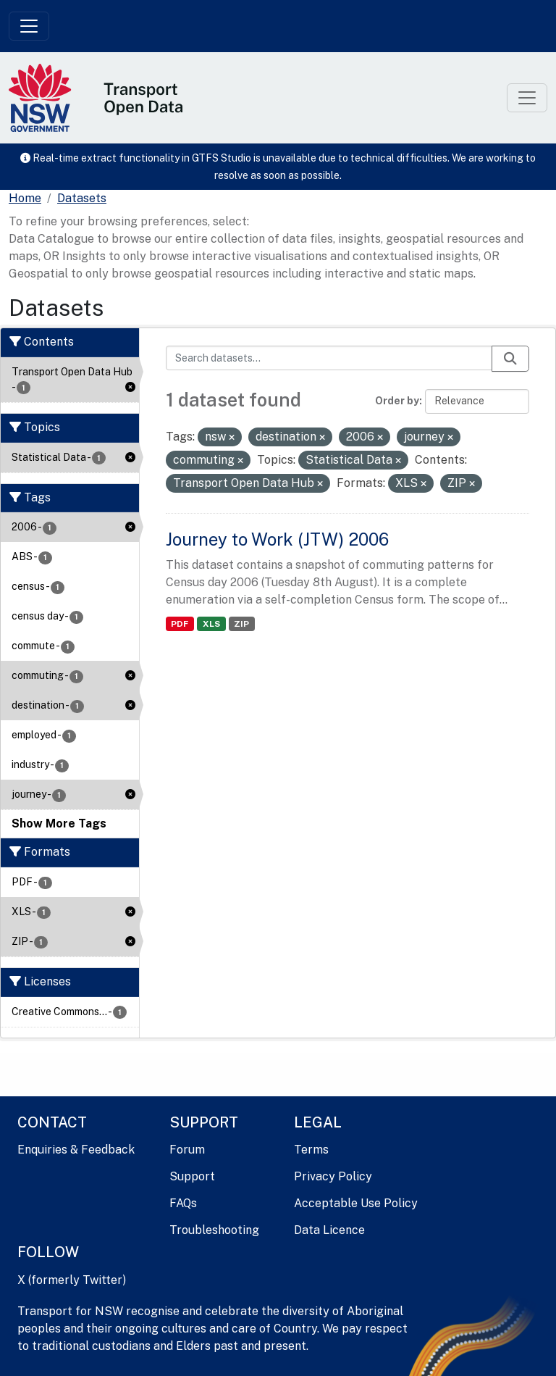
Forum (187, 1149)
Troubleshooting (214, 1230)
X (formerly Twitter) (71, 1280)
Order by (397, 400)
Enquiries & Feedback (76, 1149)
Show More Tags (59, 823)
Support (192, 1176)
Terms (311, 1149)
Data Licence (329, 1230)
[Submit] (510, 359)
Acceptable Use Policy (356, 1203)
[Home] (25, 198)
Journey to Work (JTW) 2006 (277, 539)
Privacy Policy (333, 1176)
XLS (211, 624)
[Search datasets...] (329, 358)
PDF (179, 624)
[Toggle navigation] (29, 26)
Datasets (81, 198)
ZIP (241, 624)
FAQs (183, 1203)
